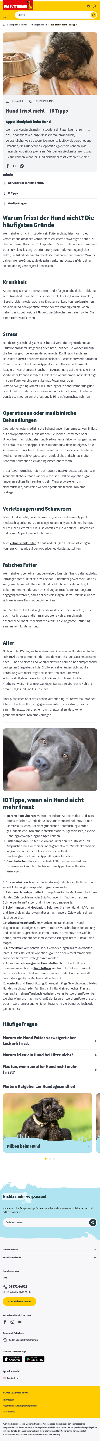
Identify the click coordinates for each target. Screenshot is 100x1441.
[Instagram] (12, 1322)
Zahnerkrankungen (23, 543)
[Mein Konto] (94, 6)
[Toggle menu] (6, 15)
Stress (22, 359)
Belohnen (53, 907)
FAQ (5, 1278)
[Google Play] (35, 1359)
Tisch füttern (42, 968)
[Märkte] (88, 6)
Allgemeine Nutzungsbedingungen (20, 1406)
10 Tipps (10, 193)
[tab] (46, 1159)
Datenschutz (9, 1411)
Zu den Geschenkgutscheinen (20, 1340)
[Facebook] (5, 1322)
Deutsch (11, 1378)
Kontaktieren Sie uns (19, 1301)
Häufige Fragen (15, 203)
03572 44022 (18, 1287)
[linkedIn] (20, 1322)
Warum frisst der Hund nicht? (23, 183)
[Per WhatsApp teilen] (22, 166)
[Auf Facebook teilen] (7, 166)
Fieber (42, 312)
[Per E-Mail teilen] (15, 166)
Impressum (8, 1400)
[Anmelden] (92, 1222)
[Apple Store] (12, 1359)
